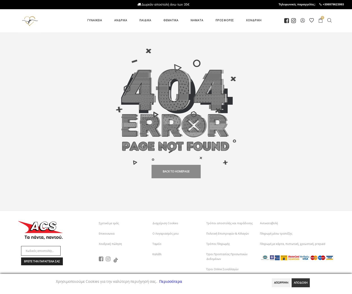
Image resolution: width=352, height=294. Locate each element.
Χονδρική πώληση (110, 244)
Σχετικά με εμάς (109, 223)
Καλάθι (157, 254)
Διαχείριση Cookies (165, 223)
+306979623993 (337, 4)
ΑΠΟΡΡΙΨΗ (281, 283)
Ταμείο (156, 244)
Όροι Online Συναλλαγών (222, 269)
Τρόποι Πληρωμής (218, 244)
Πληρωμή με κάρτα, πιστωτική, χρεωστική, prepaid (292, 244)
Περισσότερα (170, 281)
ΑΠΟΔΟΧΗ (301, 283)
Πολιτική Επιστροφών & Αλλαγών (227, 233)
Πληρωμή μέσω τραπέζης (276, 233)
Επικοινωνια (106, 233)
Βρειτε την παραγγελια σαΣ (42, 261)
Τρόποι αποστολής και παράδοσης (229, 223)
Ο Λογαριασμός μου (165, 233)
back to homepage (176, 171)
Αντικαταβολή (269, 223)
